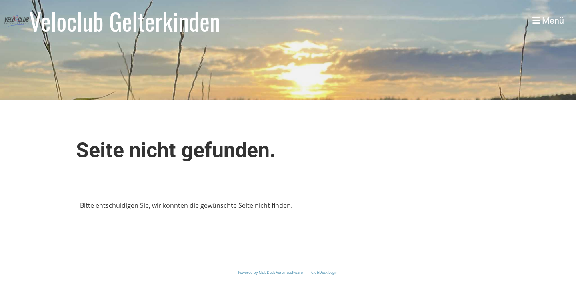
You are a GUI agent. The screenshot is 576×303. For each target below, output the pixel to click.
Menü (548, 21)
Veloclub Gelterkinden (124, 21)
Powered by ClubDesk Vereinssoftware (270, 272)
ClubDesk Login (324, 272)
